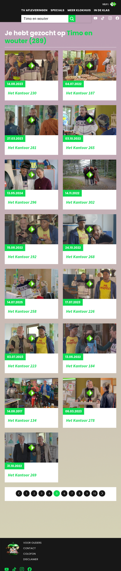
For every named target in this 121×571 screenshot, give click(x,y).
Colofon (29, 554)
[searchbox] (52, 18)
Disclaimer (30, 559)
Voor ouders (32, 543)
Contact (29, 548)
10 (94, 493)
